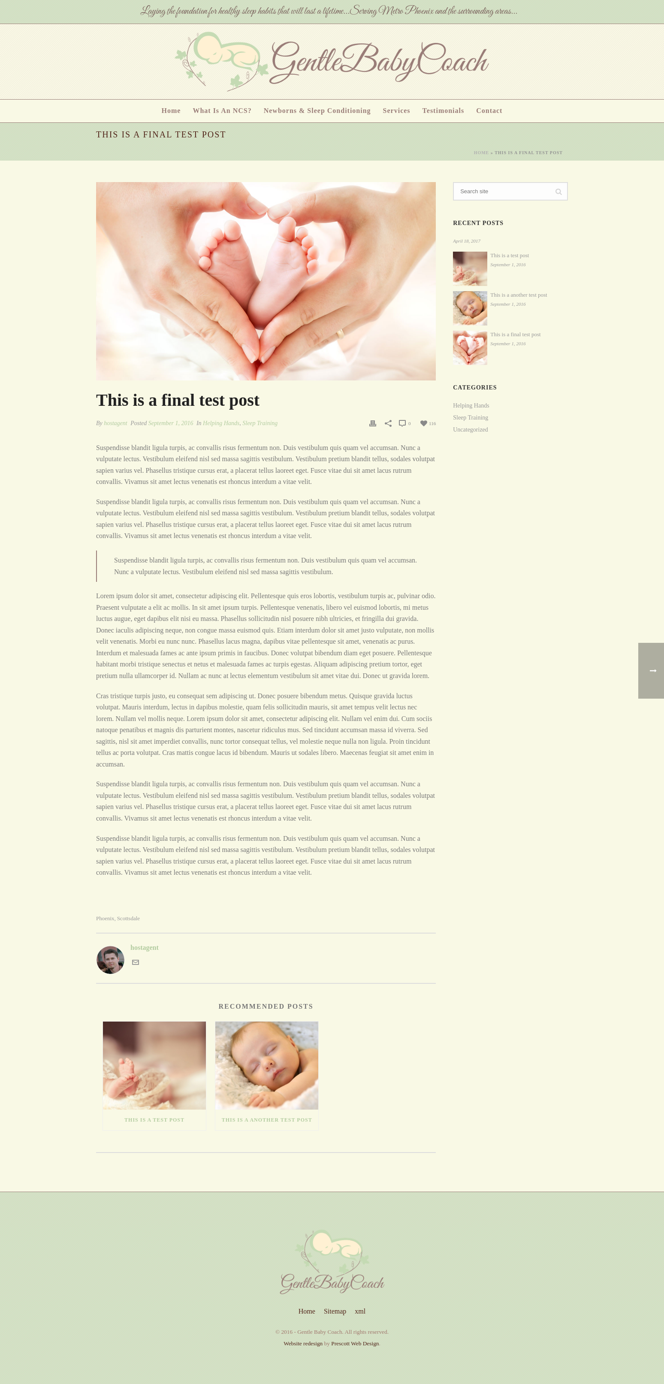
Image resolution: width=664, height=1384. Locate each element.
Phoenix (105, 918)
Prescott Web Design (355, 1343)
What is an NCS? (222, 110)
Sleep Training (260, 423)
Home (171, 110)
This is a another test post (267, 1120)
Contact (489, 110)
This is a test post (154, 1120)
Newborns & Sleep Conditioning (317, 110)
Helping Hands (221, 423)
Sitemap (335, 1311)
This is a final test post (515, 334)
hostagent (115, 423)
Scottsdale (128, 918)
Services (396, 110)
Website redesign (303, 1343)
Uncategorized (470, 429)
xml (360, 1311)
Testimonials (444, 110)
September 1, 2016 (170, 423)
